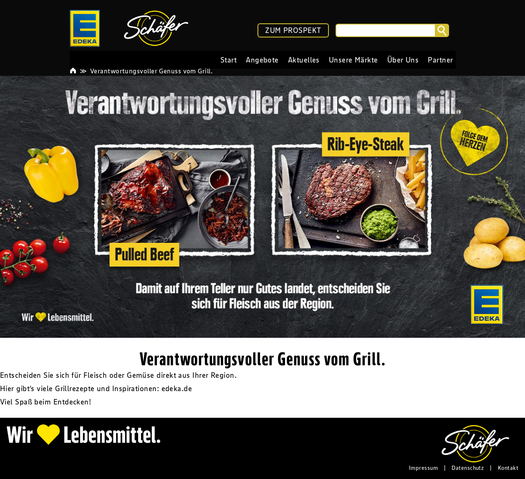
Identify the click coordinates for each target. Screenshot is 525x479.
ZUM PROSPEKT (293, 30)
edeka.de (177, 388)
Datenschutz (468, 468)
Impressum (423, 468)
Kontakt (508, 468)
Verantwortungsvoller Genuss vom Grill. (151, 71)
